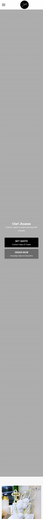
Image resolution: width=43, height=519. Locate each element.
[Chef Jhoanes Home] (24, 5)
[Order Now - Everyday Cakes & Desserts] (21, 254)
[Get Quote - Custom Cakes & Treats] (21, 242)
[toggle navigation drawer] (3, 5)
